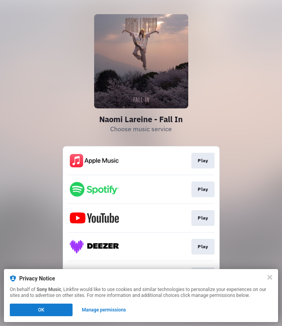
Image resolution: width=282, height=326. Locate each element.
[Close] (270, 277)
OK (41, 310)
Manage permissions (104, 310)
